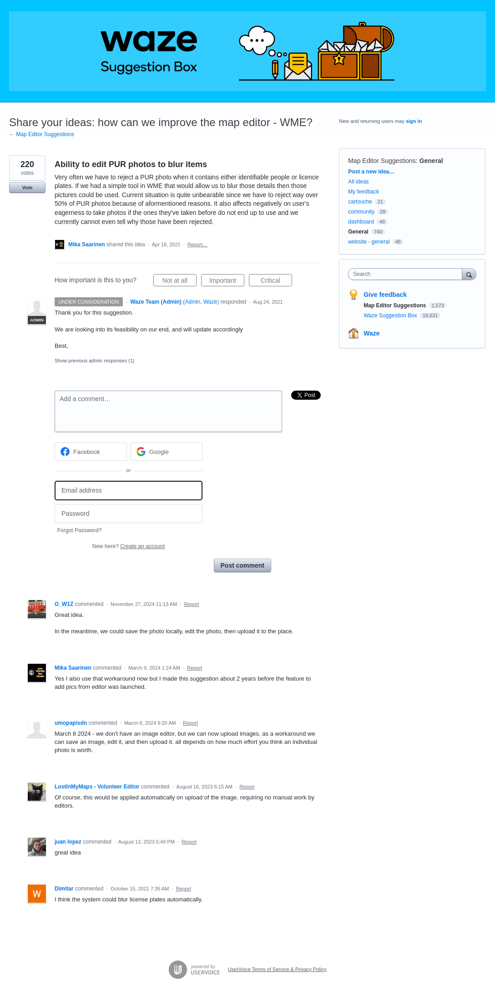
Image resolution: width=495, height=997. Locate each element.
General (431, 160)
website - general (368, 242)
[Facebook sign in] (91, 452)
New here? (128, 546)
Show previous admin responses (94, 360)
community (361, 212)
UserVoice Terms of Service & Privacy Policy (277, 969)
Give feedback (385, 294)
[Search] (469, 274)
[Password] (128, 514)
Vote (27, 187)
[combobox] (407, 274)
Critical (276, 282)
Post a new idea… (371, 171)
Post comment (242, 565)
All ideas (358, 181)
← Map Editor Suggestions (41, 134)
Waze (371, 333)
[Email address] (128, 490)
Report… (197, 244)
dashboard (361, 222)
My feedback (363, 191)
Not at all (179, 282)
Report (191, 604)
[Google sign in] (167, 452)
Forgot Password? (79, 530)
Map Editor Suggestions (382, 160)
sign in (414, 121)
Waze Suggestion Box (391, 315)
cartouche (360, 201)
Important (226, 282)
